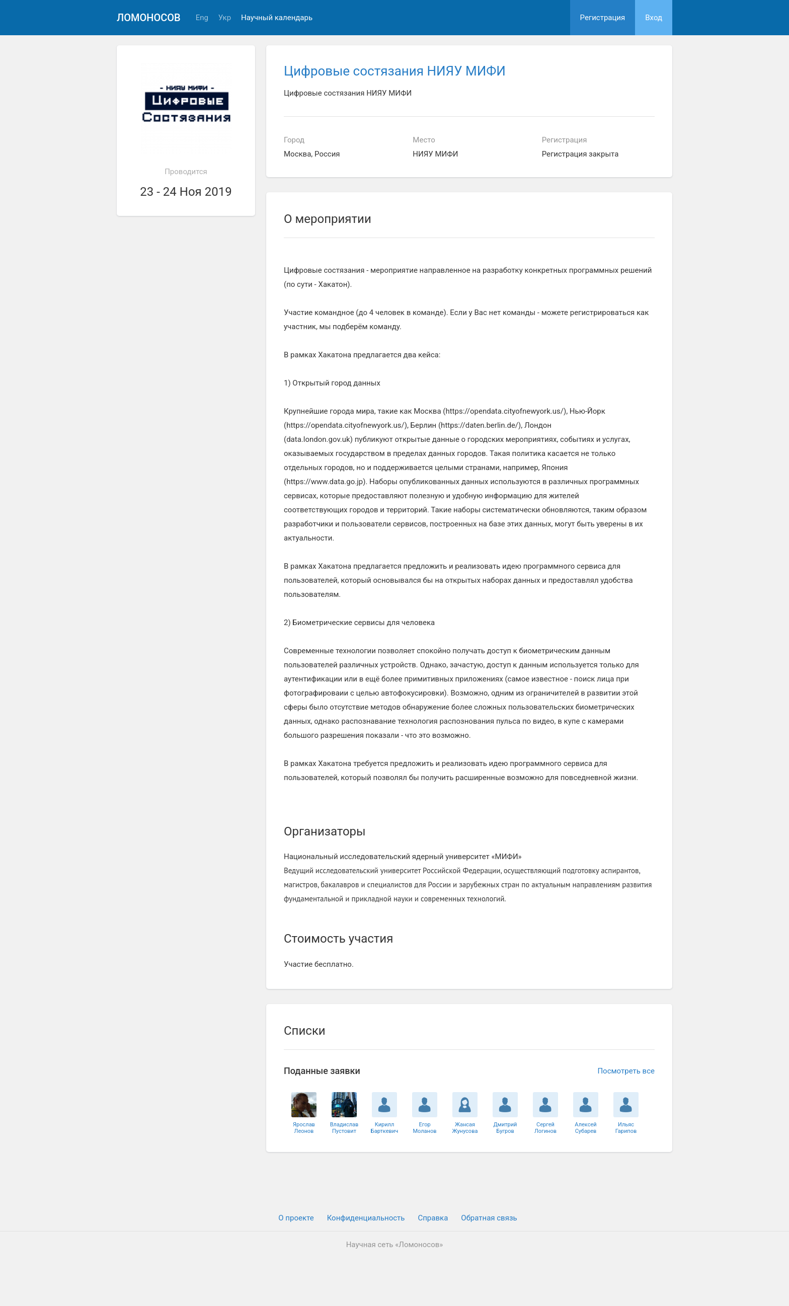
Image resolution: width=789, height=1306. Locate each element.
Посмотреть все (626, 1070)
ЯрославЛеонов (304, 1127)
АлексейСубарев (585, 1127)
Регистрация (602, 17)
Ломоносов (149, 18)
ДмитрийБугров (505, 1127)
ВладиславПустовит (344, 1127)
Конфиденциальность (366, 1217)
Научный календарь (276, 18)
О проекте (295, 1217)
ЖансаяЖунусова (465, 1127)
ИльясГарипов (626, 1127)
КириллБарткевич (384, 1127)
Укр (224, 18)
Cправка (433, 1217)
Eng (202, 18)
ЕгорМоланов (424, 1127)
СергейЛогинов (545, 1127)
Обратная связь (489, 1217)
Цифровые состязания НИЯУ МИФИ (395, 71)
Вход (653, 17)
